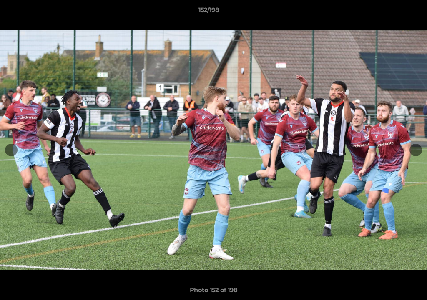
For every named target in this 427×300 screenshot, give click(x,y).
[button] (392, 12)
